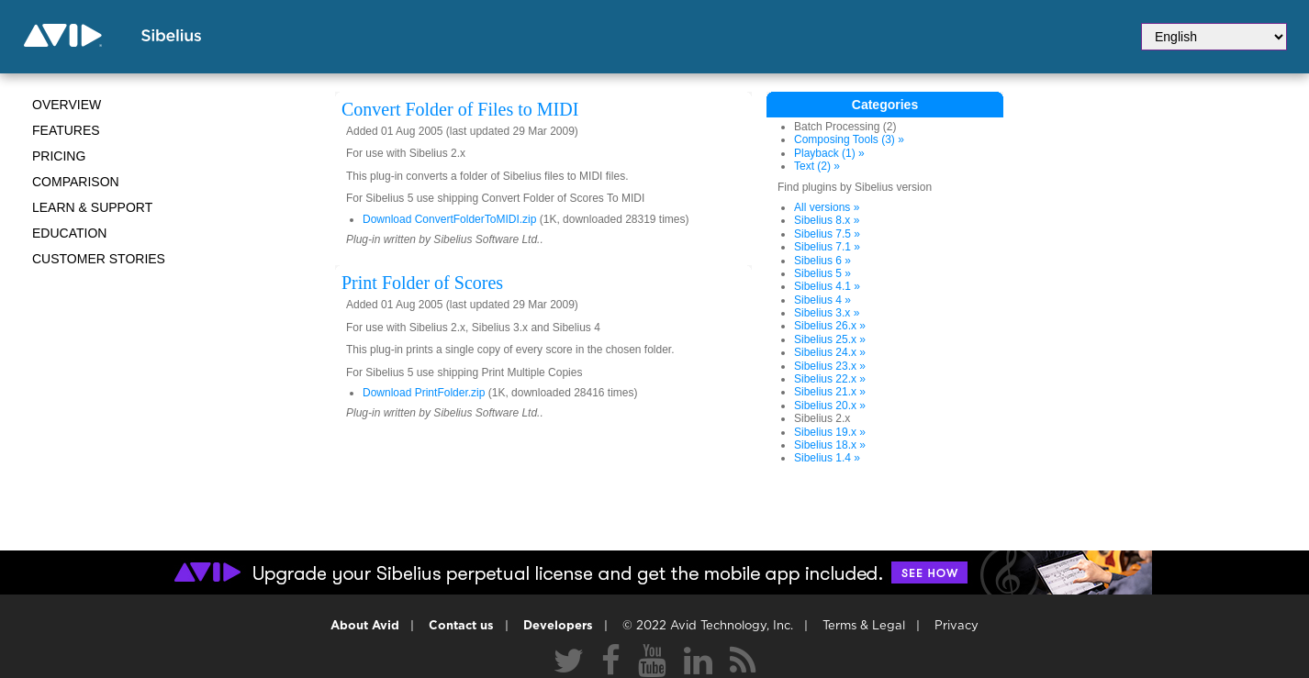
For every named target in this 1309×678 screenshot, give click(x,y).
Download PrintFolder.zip (424, 392)
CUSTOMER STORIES (98, 258)
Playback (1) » (829, 153)
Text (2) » (817, 166)
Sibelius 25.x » (830, 339)
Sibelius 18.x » (830, 445)
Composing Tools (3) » (849, 139)
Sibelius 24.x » (830, 352)
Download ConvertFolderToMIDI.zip (449, 219)
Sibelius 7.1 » (827, 246)
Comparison (75, 181)
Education (69, 233)
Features (66, 130)
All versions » (826, 207)
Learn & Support (92, 207)
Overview (66, 104)
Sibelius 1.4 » (827, 457)
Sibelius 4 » (822, 300)
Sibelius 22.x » (830, 378)
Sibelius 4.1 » (827, 286)
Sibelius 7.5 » (827, 234)
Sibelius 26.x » (830, 325)
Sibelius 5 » (822, 273)
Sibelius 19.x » (830, 432)
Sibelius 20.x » (830, 405)
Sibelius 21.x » (830, 391)
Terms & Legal (863, 626)
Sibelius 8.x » (826, 220)
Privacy (956, 626)
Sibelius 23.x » (830, 366)
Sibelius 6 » (822, 260)
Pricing (58, 156)
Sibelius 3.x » (826, 312)
